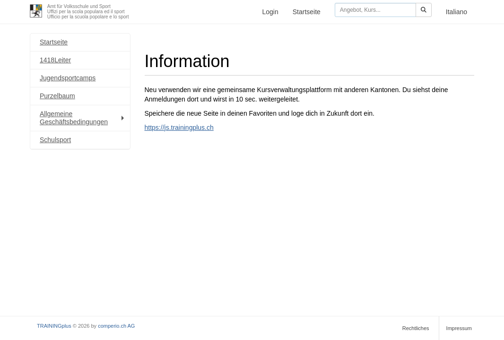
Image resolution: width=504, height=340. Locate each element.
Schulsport (55, 140)
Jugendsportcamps (68, 78)
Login (270, 12)
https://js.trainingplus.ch (179, 127)
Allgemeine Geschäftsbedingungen (83, 118)
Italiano (456, 12)
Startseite (307, 12)
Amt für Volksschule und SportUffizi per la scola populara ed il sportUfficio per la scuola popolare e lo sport (88, 11)
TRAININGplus (54, 326)
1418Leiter (55, 60)
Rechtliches (415, 328)
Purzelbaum (57, 96)
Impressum (459, 328)
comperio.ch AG (116, 326)
